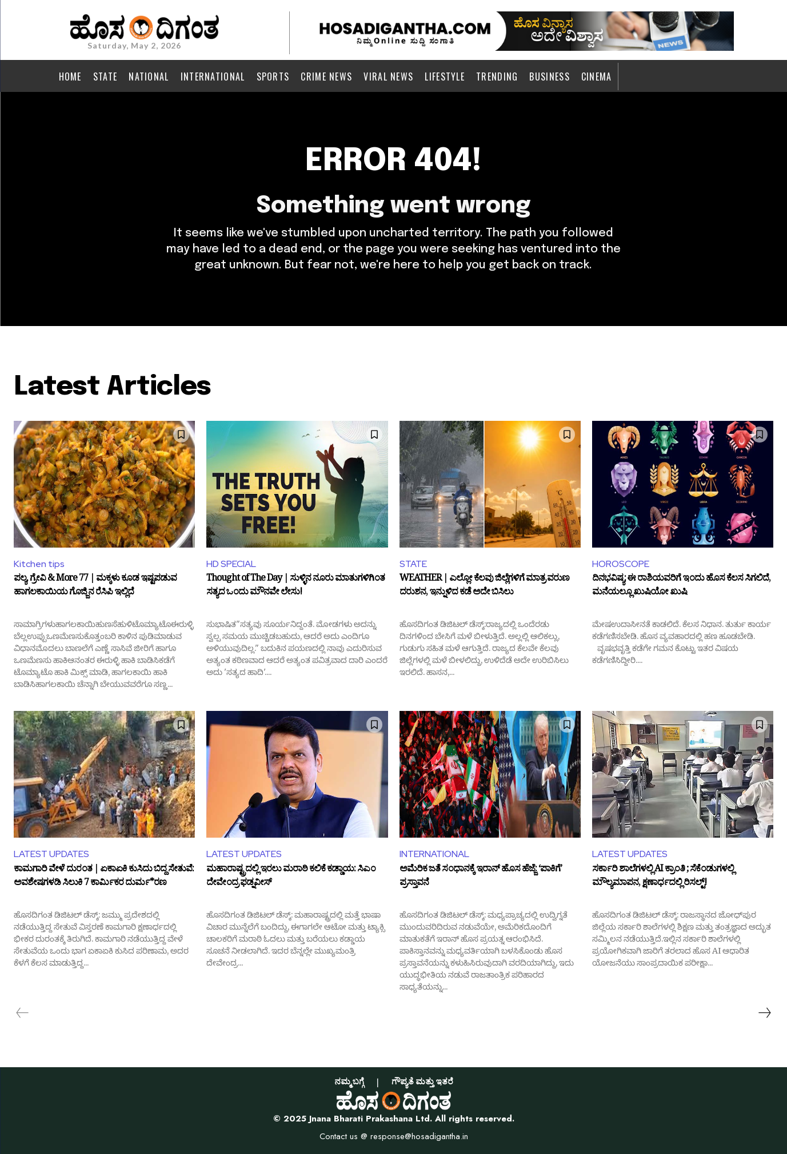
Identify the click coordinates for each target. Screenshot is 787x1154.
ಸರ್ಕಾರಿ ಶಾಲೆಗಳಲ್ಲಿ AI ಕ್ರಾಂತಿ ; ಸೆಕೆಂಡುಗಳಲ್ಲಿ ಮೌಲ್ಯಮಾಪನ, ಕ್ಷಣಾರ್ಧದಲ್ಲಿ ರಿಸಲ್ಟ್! (663, 877)
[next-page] (764, 1013)
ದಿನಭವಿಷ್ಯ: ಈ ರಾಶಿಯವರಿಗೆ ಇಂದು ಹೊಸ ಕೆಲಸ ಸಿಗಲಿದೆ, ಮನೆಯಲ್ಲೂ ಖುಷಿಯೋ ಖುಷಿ (681, 587)
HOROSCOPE (620, 564)
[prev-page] (22, 1013)
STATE (413, 564)
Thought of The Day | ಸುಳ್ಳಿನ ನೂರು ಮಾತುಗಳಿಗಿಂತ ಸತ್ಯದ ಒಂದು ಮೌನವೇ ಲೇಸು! (295, 587)
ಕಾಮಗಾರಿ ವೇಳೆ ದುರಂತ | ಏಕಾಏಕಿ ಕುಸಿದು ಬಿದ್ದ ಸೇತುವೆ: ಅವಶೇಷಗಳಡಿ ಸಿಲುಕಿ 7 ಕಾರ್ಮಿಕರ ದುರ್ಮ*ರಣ (104, 877)
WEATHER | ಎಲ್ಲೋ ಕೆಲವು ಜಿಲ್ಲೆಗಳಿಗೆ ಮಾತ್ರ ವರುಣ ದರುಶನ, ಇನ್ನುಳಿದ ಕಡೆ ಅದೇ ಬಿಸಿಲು (484, 587)
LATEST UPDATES (51, 854)
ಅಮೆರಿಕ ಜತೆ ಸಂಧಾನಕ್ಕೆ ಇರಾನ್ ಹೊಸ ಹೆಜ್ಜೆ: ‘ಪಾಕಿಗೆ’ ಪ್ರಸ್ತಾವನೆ (481, 877)
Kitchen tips (39, 564)
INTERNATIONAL (434, 854)
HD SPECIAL (231, 564)
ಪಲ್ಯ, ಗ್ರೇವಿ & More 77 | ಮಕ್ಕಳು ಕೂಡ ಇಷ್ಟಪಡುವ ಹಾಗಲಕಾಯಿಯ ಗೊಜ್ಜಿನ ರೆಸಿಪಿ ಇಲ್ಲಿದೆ (95, 587)
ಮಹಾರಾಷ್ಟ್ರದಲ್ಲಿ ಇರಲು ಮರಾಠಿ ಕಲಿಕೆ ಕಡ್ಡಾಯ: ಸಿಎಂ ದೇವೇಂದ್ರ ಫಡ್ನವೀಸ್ (290, 877)
